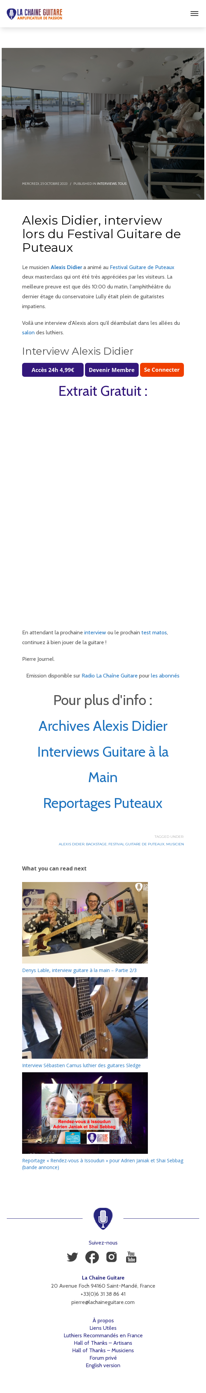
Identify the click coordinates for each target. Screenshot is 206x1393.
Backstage (96, 844)
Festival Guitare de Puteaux (142, 267)
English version (103, 1365)
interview (95, 632)
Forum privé (103, 1358)
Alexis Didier (66, 267)
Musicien (175, 844)
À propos (103, 1320)
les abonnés (165, 675)
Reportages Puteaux (102, 803)
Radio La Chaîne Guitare (110, 675)
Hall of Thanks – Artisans (103, 1343)
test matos (154, 632)
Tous (122, 183)
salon (28, 332)
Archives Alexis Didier (103, 726)
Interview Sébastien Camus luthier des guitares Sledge (81, 1065)
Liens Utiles (103, 1328)
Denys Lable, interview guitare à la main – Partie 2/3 (79, 970)
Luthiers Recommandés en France (103, 1335)
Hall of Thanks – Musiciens (103, 1350)
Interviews (107, 183)
